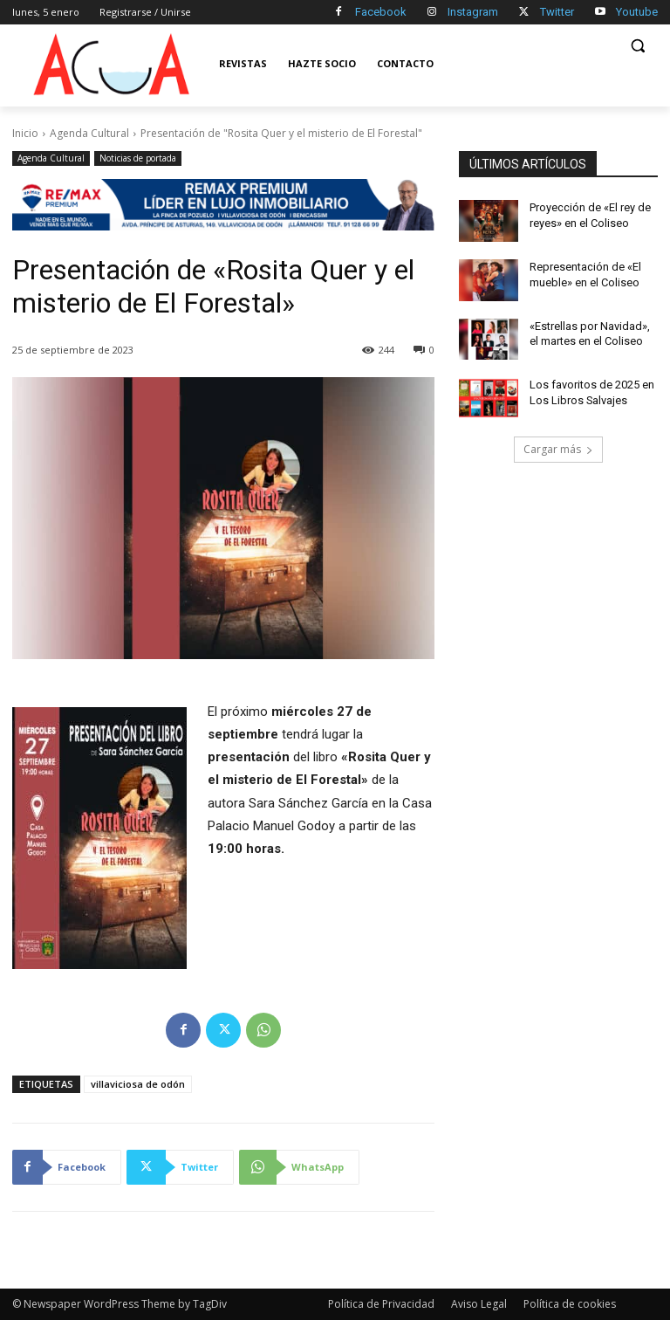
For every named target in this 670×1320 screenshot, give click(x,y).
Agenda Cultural (89, 133)
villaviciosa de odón (138, 1083)
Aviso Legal (479, 1303)
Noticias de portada (137, 158)
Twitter (557, 11)
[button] (637, 45)
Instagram (473, 11)
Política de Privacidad (381, 1303)
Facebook (381, 11)
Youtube (637, 11)
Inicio (25, 133)
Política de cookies (569, 1303)
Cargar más (558, 449)
